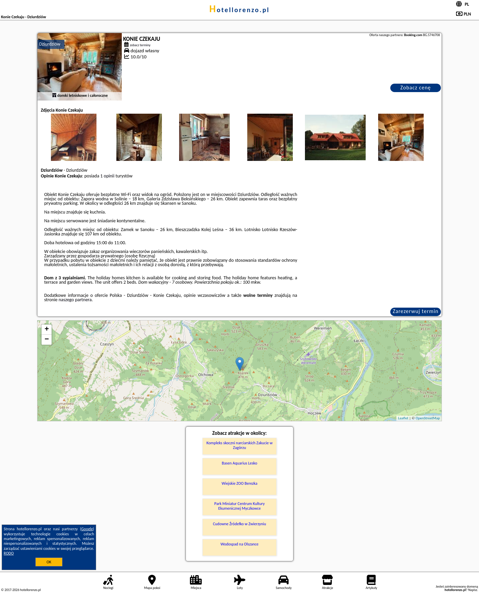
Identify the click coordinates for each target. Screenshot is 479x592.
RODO (9, 553)
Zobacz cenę (415, 87)
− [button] (47, 340)
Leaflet (403, 418)
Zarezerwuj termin (416, 311)
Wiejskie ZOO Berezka (239, 483)
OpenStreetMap (428, 418)
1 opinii (107, 176)
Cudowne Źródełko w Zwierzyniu (239, 523)
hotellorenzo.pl (239, 10)
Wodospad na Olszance (240, 544)
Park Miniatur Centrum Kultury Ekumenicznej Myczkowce (239, 506)
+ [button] (47, 330)
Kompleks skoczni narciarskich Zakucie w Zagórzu (239, 445)
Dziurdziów (49, 44)
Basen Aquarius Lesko (239, 463)
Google (87, 529)
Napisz (472, 590)
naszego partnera (75, 300)
